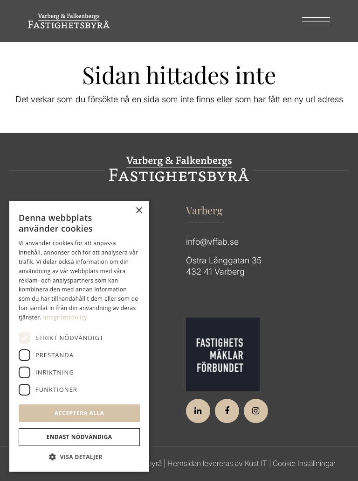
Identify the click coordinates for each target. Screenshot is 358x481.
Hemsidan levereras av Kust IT (217, 463)
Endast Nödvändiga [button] (79, 437)
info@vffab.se (212, 242)
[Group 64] (69, 21)
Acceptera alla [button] (79, 413)
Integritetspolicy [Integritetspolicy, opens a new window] (65, 317)
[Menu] (311, 21)
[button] (79, 457)
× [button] (138, 210)
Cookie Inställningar (304, 463)
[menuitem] (311, 21)
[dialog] (79, 336)
